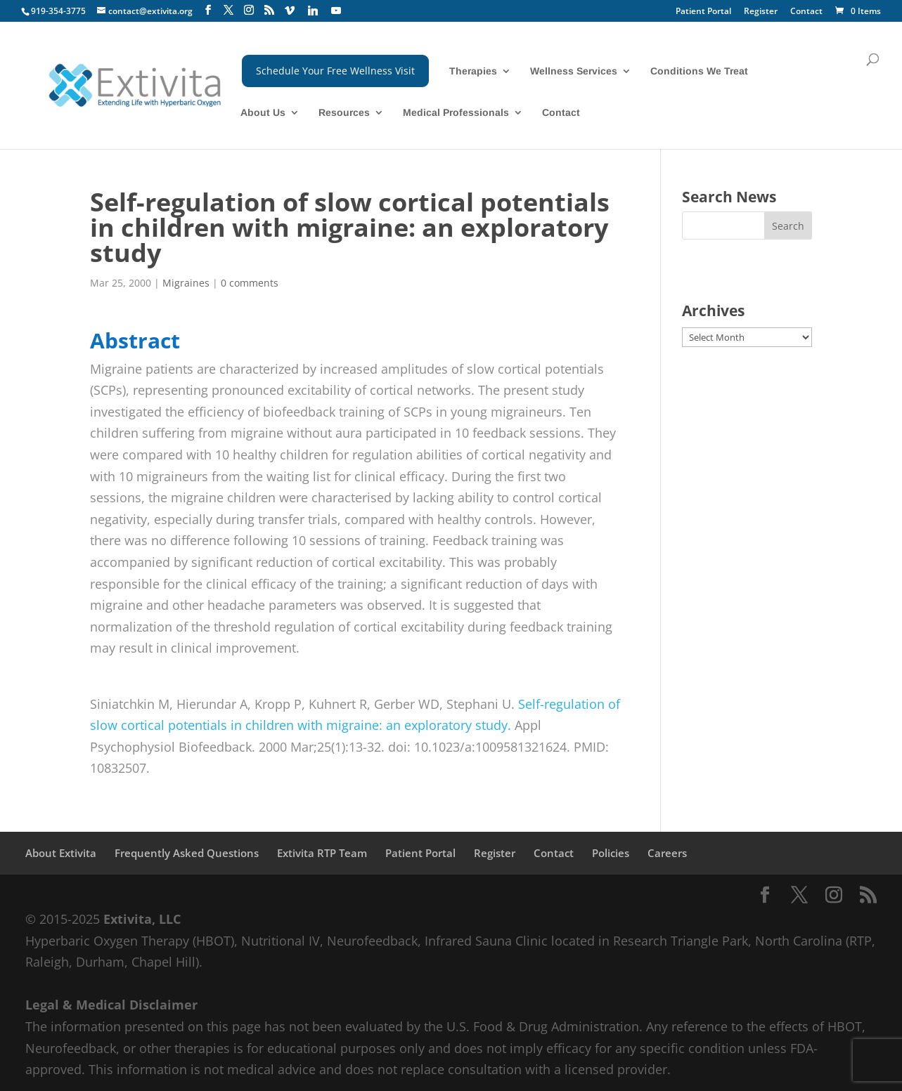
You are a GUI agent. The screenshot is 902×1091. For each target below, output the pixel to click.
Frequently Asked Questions (187, 853)
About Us (262, 112)
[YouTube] (336, 10)
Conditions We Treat (699, 71)
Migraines (186, 282)
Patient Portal (703, 12)
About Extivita (60, 853)
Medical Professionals (456, 112)
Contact (806, 12)
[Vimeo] (290, 10)
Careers (667, 853)
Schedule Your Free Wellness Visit (335, 70)
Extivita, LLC (142, 918)
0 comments (249, 282)
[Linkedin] (313, 10)
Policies (610, 853)
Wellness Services (573, 71)
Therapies (473, 71)
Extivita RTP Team (322, 853)
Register (761, 12)
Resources (344, 112)
